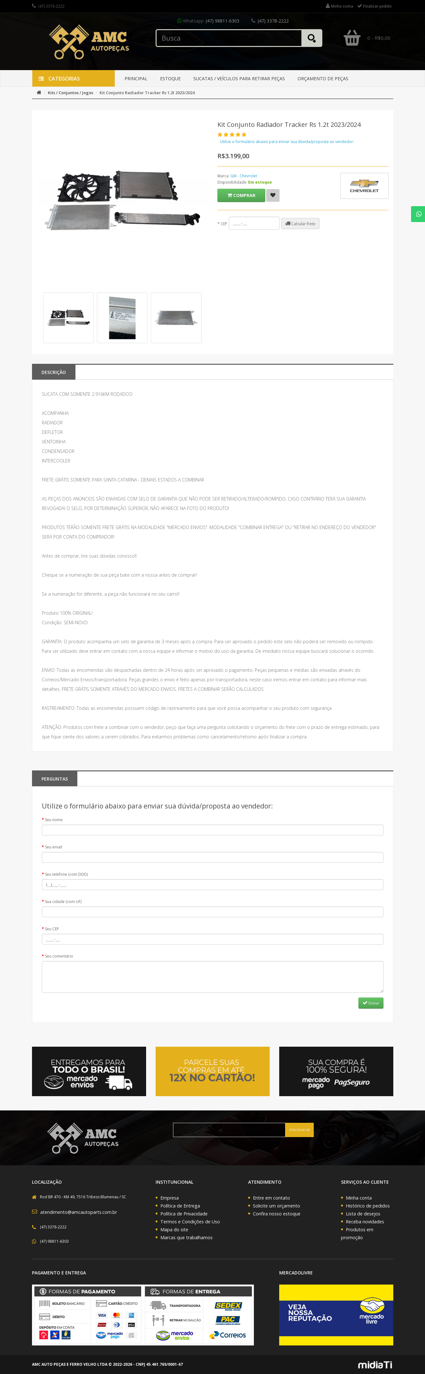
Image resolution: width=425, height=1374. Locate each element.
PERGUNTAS (55, 779)
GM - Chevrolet (243, 176)
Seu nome (54, 819)
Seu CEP (52, 929)
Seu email (53, 847)
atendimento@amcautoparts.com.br (78, 1212)
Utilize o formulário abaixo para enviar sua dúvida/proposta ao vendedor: (287, 141)
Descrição (54, 372)
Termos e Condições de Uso (190, 1222)
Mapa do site (174, 1230)
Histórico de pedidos (368, 1206)
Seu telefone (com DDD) (66, 874)
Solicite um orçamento (276, 1206)
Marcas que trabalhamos (186, 1237)
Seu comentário (59, 956)
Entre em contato (271, 1198)
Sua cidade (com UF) (63, 901)
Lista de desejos (363, 1214)
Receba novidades (365, 1222)
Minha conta (359, 1198)
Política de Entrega (180, 1206)
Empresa (169, 1198)
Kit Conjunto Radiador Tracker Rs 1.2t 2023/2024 (147, 92)
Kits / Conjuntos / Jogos (70, 92)
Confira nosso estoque (276, 1214)
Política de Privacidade (184, 1214)
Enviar (371, 1003)
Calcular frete (300, 223)
